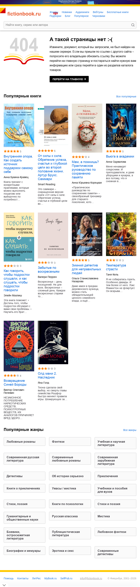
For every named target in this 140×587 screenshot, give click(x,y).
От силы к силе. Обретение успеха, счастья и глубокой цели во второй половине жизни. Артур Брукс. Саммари (52, 167)
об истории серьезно (68, 476)
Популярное (81, 15)
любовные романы (21, 441)
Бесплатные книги (118, 12)
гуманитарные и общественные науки (22, 518)
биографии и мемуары (24, 550)
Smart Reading (46, 184)
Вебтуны (98, 12)
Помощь (9, 578)
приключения (108, 476)
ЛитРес (36, 578)
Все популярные (126, 96)
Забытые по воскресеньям (48, 269)
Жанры (54, 12)
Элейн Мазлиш (13, 295)
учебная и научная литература (111, 443)
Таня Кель (112, 274)
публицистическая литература (66, 533)
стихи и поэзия (109, 504)
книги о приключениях (23, 488)
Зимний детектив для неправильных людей (86, 269)
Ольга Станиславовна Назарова (85, 280)
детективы (15, 476)
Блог (67, 15)
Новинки (67, 12)
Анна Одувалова (116, 161)
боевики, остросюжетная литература (18, 535)
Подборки (55, 15)
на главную (68, 79)
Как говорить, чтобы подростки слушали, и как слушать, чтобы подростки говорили (17, 280)
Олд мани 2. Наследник (47, 375)
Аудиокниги (82, 12)
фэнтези (58, 441)
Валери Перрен (47, 276)
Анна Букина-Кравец (16, 177)
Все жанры (129, 430)
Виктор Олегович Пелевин (14, 391)
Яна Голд (43, 382)
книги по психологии (67, 504)
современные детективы (108, 552)
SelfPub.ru (66, 578)
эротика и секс (63, 550)
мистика (104, 516)
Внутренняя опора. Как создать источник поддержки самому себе (18, 164)
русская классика (65, 516)
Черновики (98, 15)
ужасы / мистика (64, 488)
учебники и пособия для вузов (112, 490)
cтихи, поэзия (17, 504)
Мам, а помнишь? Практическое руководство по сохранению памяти (85, 169)
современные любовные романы (66, 459)
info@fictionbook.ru (91, 578)
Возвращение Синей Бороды (15, 382)
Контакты (22, 578)
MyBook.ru (50, 578)
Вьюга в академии (120, 156)
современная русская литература (23, 459)
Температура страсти (116, 267)
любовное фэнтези (112, 531)
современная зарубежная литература (108, 460)
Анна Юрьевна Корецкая (87, 182)
